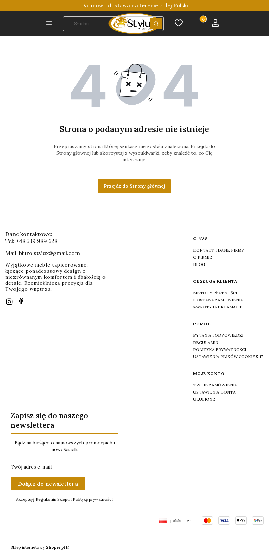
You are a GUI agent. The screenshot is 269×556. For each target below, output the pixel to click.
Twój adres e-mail (31, 467)
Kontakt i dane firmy (218, 250)
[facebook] (21, 301)
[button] (49, 24)
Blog (199, 264)
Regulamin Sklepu (53, 499)
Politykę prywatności (93, 499)
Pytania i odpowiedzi (218, 335)
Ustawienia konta (214, 392)
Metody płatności (215, 292)
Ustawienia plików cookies (226, 356)
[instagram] (9, 302)
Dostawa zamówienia (218, 299)
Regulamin (205, 342)
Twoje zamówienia (215, 384)
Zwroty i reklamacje (218, 306)
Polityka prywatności (219, 349)
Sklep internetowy (38, 547)
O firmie (202, 257)
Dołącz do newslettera (48, 483)
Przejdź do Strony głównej (134, 186)
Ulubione (204, 399)
